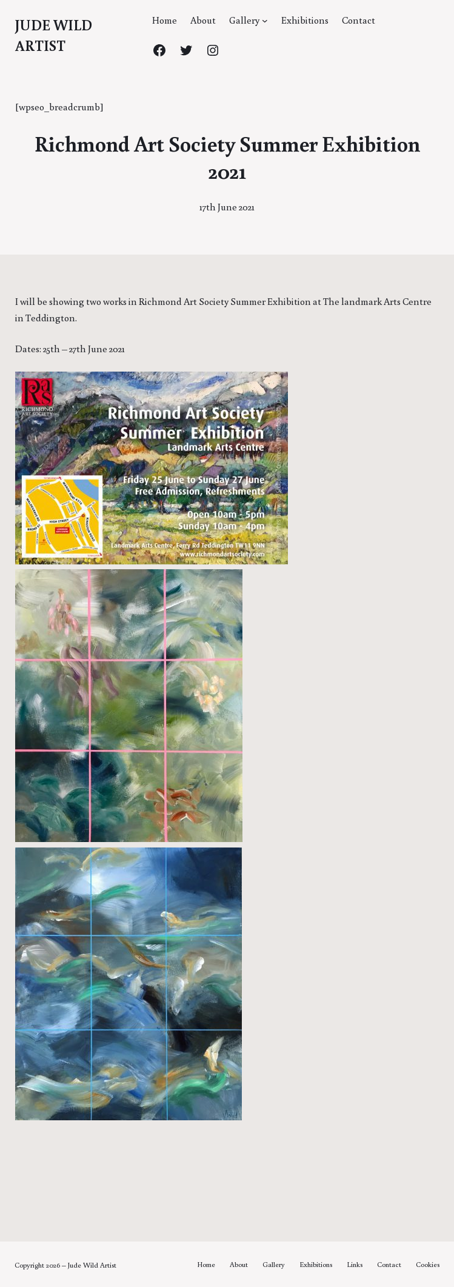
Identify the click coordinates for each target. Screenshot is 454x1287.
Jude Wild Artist (92, 1264)
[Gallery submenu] (265, 21)
